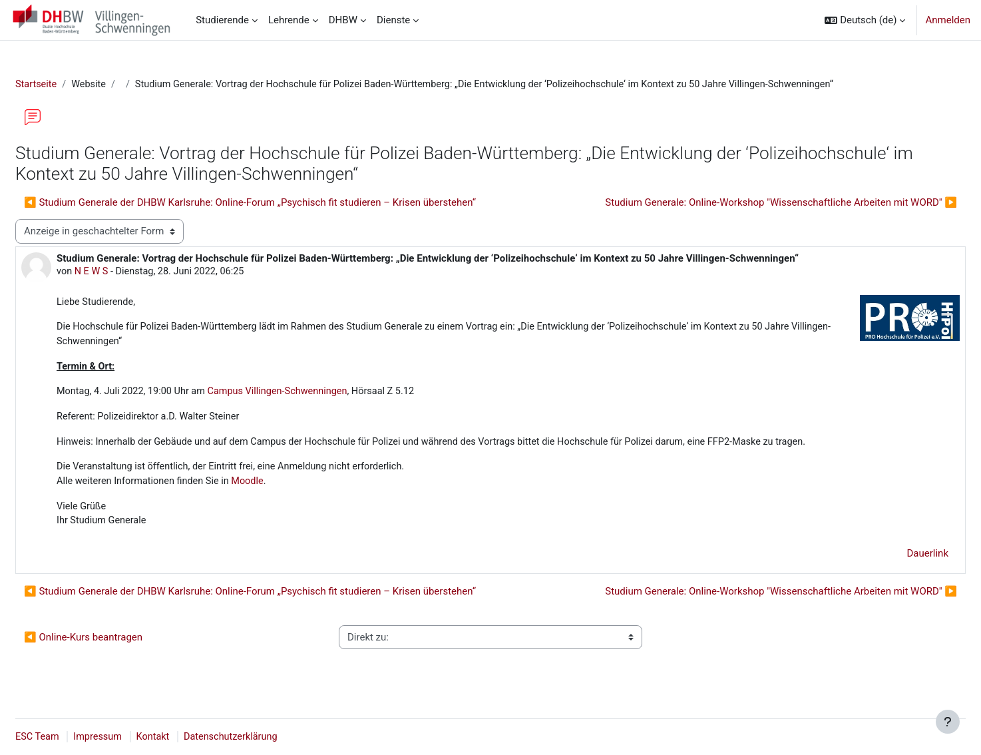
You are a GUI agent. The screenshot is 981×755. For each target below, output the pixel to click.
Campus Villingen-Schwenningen (317, 395)
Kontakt (189, 737)
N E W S (124, 272)
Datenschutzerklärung (268, 737)
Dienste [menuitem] (393, 20)
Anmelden (947, 20)
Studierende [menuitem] (222, 20)
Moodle (285, 487)
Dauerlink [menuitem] (896, 561)
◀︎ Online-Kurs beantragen (115, 644)
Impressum (132, 737)
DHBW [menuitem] (343, 20)
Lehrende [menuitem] (288, 20)
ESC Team (70, 737)
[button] (865, 20)
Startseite (69, 85)
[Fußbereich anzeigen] (948, 722)
